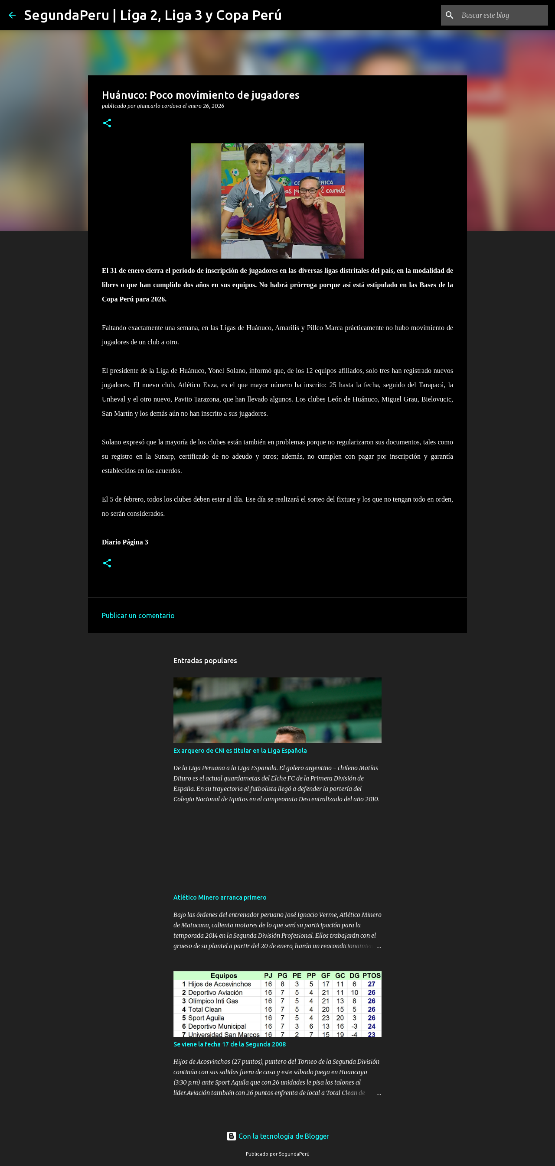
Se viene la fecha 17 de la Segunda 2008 (229, 1044)
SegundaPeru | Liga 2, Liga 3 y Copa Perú (153, 15)
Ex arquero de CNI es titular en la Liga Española (240, 750)
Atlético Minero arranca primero (220, 897)
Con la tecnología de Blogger (277, 1136)
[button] (107, 124)
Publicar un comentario (138, 615)
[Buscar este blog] (502, 15)
